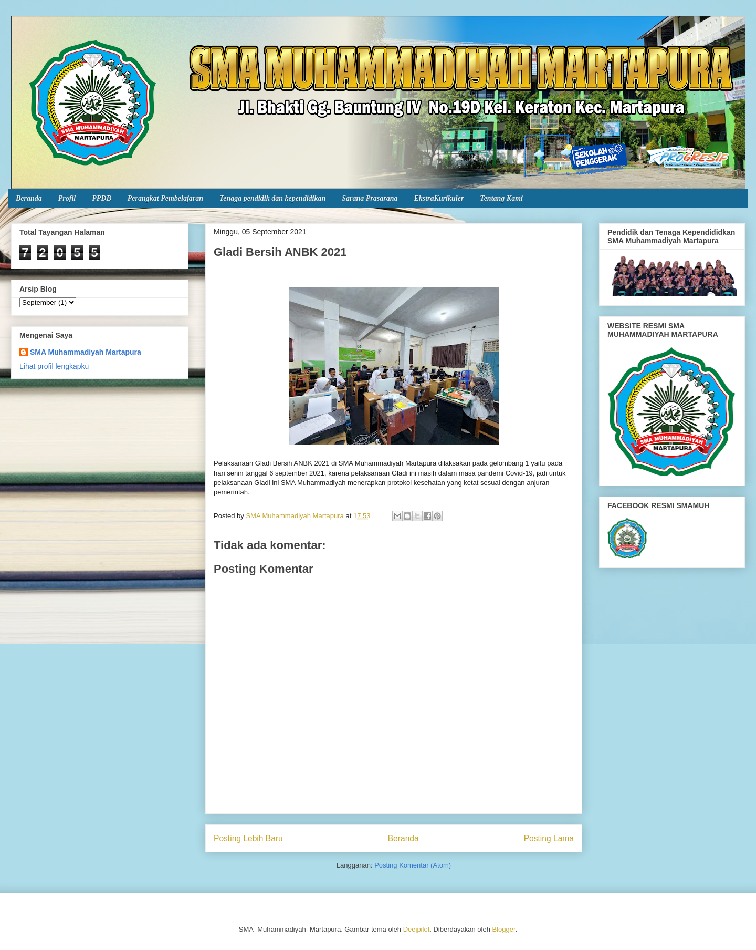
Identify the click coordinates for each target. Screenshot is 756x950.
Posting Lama (549, 838)
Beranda (29, 198)
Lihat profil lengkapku (54, 366)
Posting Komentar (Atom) (412, 865)
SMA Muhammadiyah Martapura (85, 352)
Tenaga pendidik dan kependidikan (272, 198)
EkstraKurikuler (439, 198)
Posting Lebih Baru (248, 838)
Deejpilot (416, 929)
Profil (67, 198)
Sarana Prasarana (369, 198)
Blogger (504, 929)
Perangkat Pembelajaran (165, 198)
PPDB (101, 198)
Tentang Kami (501, 198)
